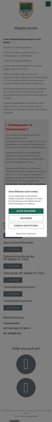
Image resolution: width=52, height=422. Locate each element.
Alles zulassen (26, 211)
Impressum (31, 234)
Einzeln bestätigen (26, 225)
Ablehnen (26, 218)
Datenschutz (21, 234)
